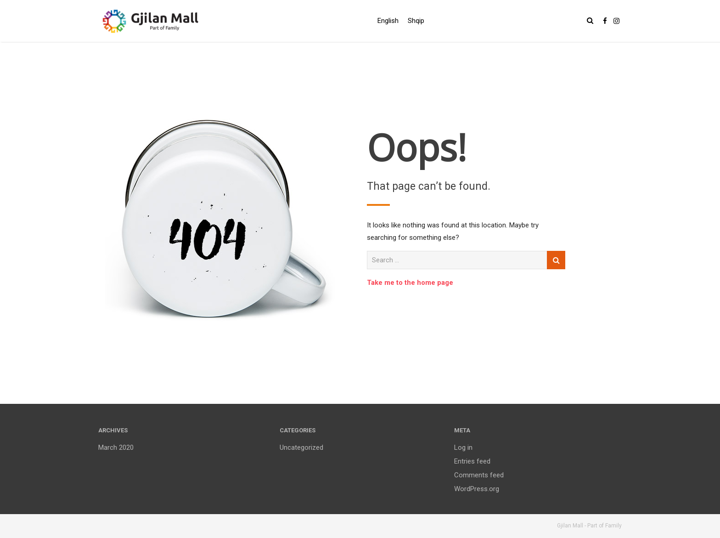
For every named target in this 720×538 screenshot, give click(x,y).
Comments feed (479, 475)
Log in (463, 447)
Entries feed (472, 461)
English (388, 21)
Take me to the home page (410, 282)
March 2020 (116, 447)
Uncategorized (301, 447)
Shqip (416, 21)
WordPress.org (476, 489)
